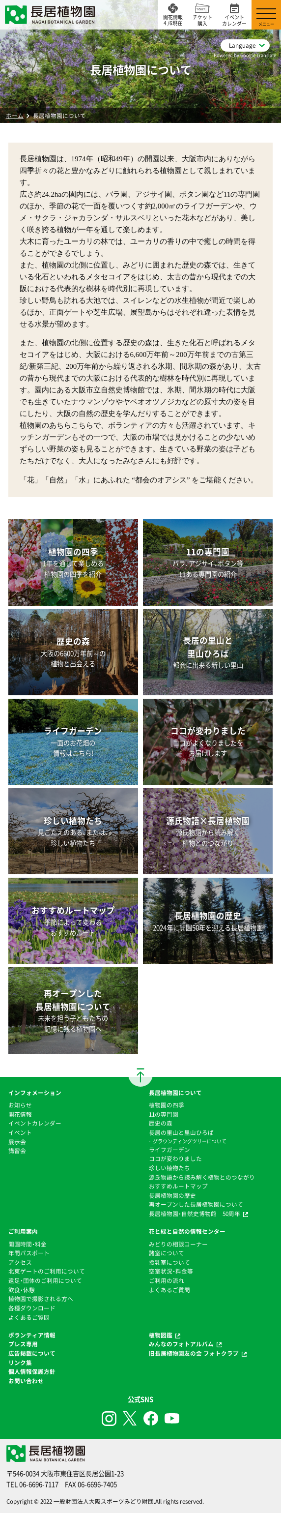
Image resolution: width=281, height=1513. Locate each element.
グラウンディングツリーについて (189, 1141)
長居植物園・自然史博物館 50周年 (194, 1213)
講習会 (17, 1150)
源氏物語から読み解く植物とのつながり (202, 1177)
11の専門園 (163, 1114)
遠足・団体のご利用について (45, 1280)
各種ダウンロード (32, 1308)
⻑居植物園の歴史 (172, 1195)
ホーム (15, 115)
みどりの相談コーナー (178, 1244)
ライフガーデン (169, 1149)
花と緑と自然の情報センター (187, 1231)
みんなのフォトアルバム (181, 1343)
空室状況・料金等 (171, 1271)
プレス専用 (23, 1343)
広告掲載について (32, 1353)
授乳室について (169, 1262)
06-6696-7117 (38, 1484)
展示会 (17, 1141)
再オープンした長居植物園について (196, 1204)
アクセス (20, 1262)
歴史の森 (160, 1123)
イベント (20, 1132)
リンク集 (20, 1362)
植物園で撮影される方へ (40, 1298)
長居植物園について (175, 1092)
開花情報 (20, 1114)
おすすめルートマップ (178, 1186)
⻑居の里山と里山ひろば (181, 1132)
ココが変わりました (175, 1158)
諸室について (166, 1252)
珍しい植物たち (169, 1167)
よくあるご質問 (29, 1317)
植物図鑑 (160, 1335)
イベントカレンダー (34, 1123)
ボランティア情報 (32, 1335)
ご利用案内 (23, 1231)
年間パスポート (29, 1252)
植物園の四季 (166, 1104)
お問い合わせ (26, 1380)
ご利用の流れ (166, 1280)
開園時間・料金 (27, 1244)
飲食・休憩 (21, 1289)
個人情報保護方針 (32, 1371)
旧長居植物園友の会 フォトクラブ (194, 1353)
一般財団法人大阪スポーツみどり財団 (104, 1501)
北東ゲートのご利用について (46, 1271)
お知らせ (20, 1104)
